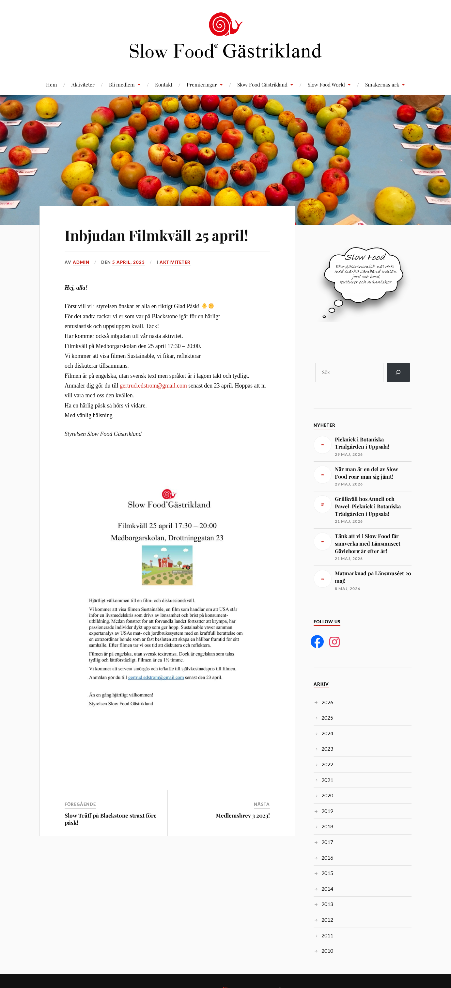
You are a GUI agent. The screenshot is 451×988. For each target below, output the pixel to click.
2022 (327, 764)
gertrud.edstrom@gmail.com (153, 385)
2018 (327, 826)
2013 (327, 904)
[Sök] (398, 372)
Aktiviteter (83, 84)
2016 (327, 857)
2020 (327, 795)
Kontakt (163, 84)
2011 (327, 935)
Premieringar (202, 84)
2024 (327, 733)
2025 (327, 717)
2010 (327, 951)
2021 (327, 780)
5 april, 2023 (128, 262)
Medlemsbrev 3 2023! (243, 815)
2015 (327, 873)
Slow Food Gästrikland (262, 84)
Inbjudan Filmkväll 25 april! (156, 235)
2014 (327, 888)
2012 (327, 919)
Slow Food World (326, 84)
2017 (327, 842)
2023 (327, 748)
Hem (51, 84)
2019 (327, 811)
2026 (327, 702)
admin (81, 262)
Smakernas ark (382, 84)
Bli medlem (122, 84)
